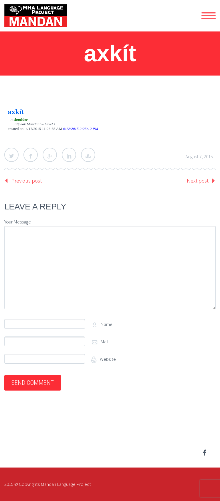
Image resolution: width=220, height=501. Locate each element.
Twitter (11, 155)
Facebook (30, 155)
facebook (204, 452)
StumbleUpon (88, 155)
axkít (16, 111)
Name (106, 324)
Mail (104, 341)
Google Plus (50, 155)
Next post (198, 180)
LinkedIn (69, 155)
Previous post (26, 180)
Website (107, 359)
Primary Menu (208, 15)
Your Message (17, 222)
